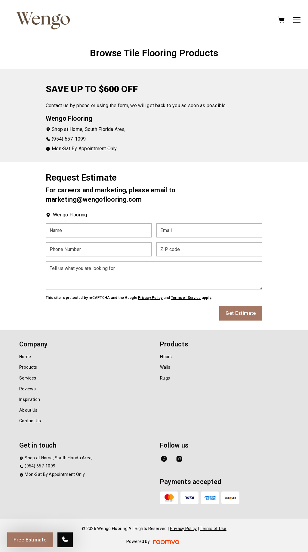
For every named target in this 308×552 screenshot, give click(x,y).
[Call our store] (65, 539)
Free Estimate (30, 540)
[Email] (209, 230)
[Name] (99, 230)
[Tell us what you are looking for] (154, 275)
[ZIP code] (209, 249)
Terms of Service (186, 298)
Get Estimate (241, 313)
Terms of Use (213, 528)
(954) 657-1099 (69, 139)
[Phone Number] (99, 249)
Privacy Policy (150, 298)
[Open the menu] (297, 19)
